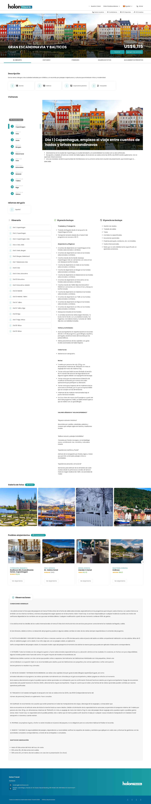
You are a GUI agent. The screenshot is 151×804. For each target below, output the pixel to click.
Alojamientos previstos (133, 60)
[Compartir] (15, 52)
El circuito (17, 60)
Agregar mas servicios (134, 52)
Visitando (46, 60)
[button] (47, 161)
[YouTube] (136, 799)
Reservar (117, 52)
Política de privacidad (48, 799)
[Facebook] (128, 799)
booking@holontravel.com (21, 785)
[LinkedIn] (141, 799)
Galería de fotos (104, 60)
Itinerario (75, 60)
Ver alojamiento (17, 581)
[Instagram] (132, 799)
